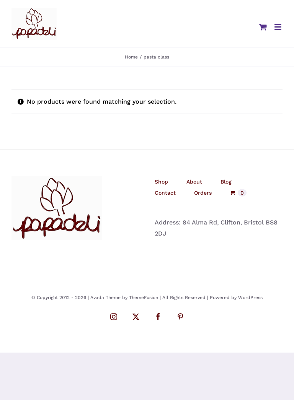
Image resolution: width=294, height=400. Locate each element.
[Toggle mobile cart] (263, 27)
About (194, 182)
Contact (165, 193)
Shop (161, 182)
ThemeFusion (143, 297)
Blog (226, 182)
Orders (203, 193)
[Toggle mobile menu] (278, 27)
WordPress (250, 297)
